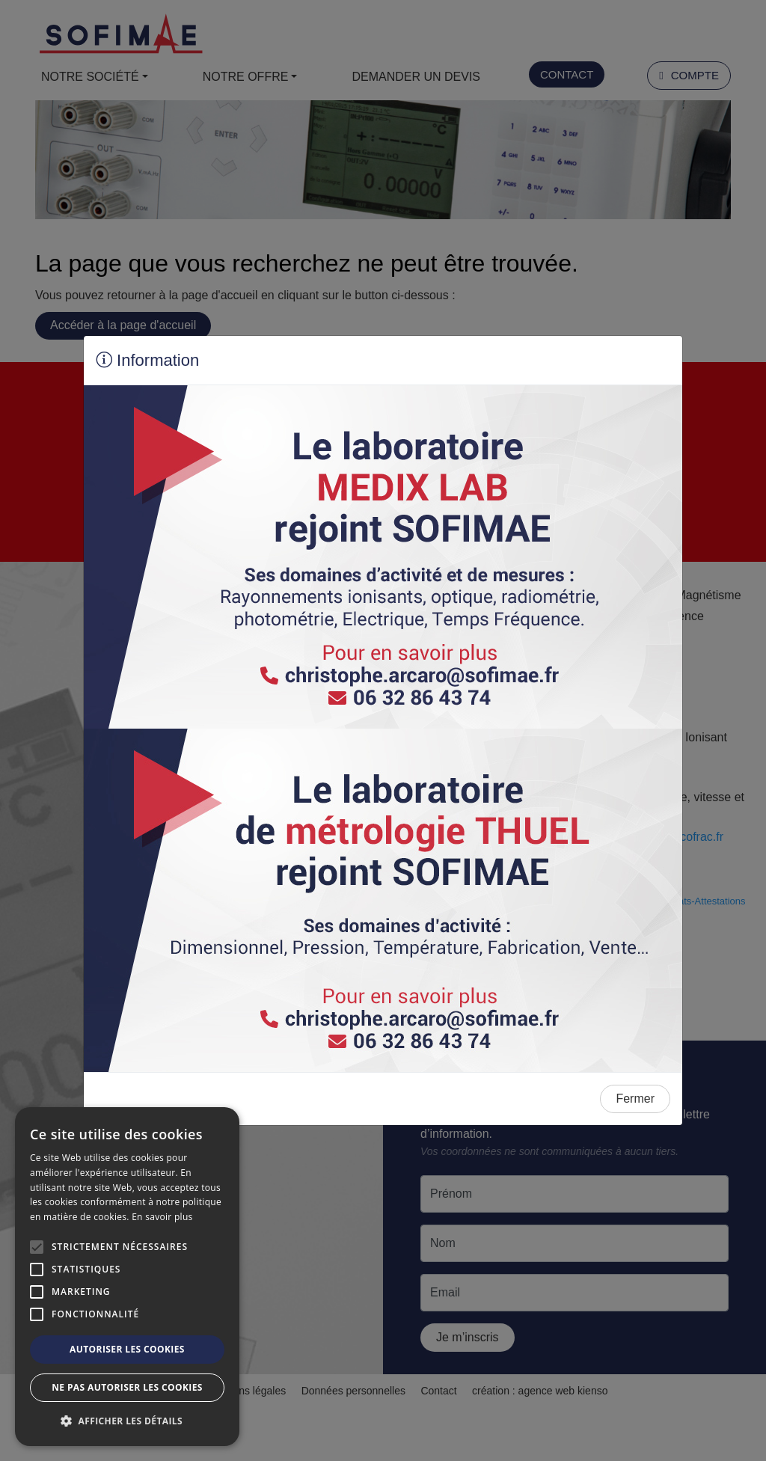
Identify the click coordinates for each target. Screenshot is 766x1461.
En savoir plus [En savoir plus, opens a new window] (162, 1216)
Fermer (635, 1098)
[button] (127, 1421)
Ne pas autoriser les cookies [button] (127, 1387)
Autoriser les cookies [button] (127, 1349)
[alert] (127, 1276)
